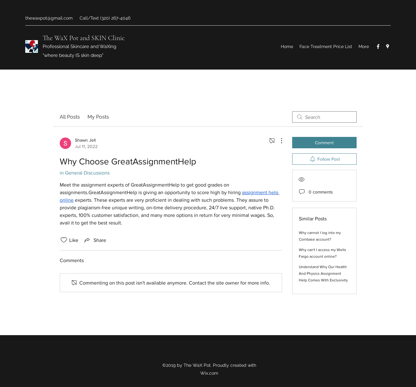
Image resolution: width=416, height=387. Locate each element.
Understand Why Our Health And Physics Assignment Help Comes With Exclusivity (323, 273)
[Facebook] (378, 46)
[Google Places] (387, 46)
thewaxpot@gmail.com (49, 18)
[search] (324, 117)
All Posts (70, 117)
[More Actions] (278, 140)
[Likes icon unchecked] (64, 240)
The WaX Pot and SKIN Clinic (84, 38)
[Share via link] (94, 240)
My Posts (98, 117)
